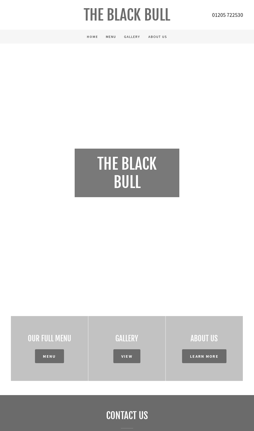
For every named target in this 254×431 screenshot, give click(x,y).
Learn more (204, 356)
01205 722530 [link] (227, 14)
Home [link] (92, 36)
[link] (127, 19)
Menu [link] (111, 36)
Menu (49, 356)
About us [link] (157, 36)
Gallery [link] (132, 36)
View (126, 356)
